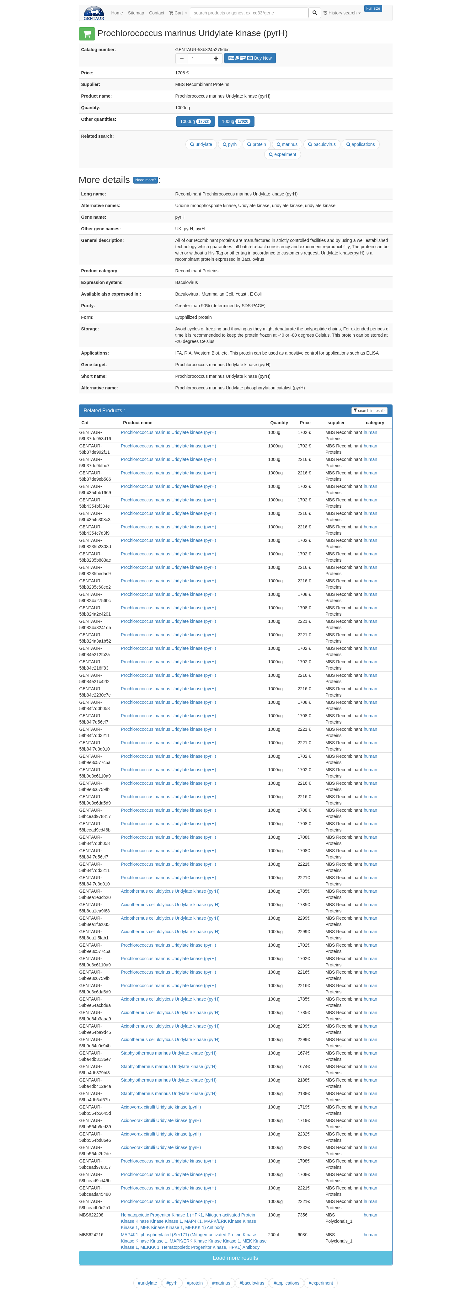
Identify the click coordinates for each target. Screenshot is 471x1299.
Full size (373, 8)
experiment (282, 154)
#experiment (321, 1283)
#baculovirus (252, 1283)
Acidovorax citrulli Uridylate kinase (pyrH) (161, 1106)
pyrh (230, 144)
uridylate (201, 144)
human (370, 432)
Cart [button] (178, 12)
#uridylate (147, 1283)
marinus (287, 144)
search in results (369, 411)
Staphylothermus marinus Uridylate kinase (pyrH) (169, 1053)
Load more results (235, 1258)
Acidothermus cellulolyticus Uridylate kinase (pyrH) (170, 891)
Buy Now (250, 58)
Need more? (145, 180)
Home (117, 12)
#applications (286, 1283)
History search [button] (342, 12)
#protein (195, 1283)
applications (360, 144)
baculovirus (322, 144)
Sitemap (136, 12)
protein (256, 144)
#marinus (221, 1283)
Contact (156, 12)
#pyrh (172, 1283)
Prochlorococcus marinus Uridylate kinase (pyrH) (168, 432)
